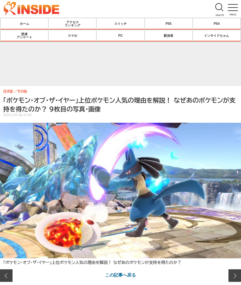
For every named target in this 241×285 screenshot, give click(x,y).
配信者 (168, 35)
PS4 (217, 23)
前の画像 (6, 275)
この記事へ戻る (120, 274)
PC (120, 35)
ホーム (24, 23)
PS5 (169, 23)
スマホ (72, 35)
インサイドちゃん (216, 35)
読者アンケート (24, 35)
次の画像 (234, 275)
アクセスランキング (72, 23)
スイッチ (120, 23)
